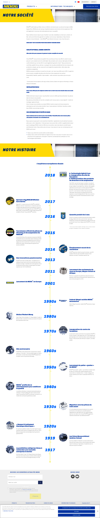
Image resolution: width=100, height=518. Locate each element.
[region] (50, 511)
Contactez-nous (48, 503)
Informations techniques (62, 6)
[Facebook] (75, 2)
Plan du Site (86, 503)
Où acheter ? (85, 1)
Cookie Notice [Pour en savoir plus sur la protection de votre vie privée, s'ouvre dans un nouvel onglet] (5, 510)
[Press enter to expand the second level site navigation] (36, 6)
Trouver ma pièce (30, 503)
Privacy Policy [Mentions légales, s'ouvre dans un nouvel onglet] (10, 510)
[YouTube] (79, 2)
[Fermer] (97, 511)
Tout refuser (76, 511)
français (5, 1)
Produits (31, 6)
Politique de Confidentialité (27, 489)
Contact (93, 1)
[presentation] (18, 496)
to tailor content (26, 486)
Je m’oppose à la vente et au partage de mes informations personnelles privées (76, 507)
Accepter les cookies (76, 515)
